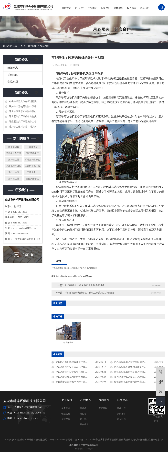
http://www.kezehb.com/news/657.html (76, 276)
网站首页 (66, 8)
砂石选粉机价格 (74, 268)
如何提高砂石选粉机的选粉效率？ (131, 377)
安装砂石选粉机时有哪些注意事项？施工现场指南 (80, 362)
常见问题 (44, 46)
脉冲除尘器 (13, 159)
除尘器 (83, 413)
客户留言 (131, 8)
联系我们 (144, 8)
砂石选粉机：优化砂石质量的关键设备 (84, 285)
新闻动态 (12, 67)
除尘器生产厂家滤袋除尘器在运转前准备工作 (25, 121)
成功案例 (118, 8)
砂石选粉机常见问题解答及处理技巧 (73, 377)
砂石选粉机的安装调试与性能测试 (72, 367)
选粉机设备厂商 (13, 153)
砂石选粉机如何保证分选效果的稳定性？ (135, 372)
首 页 (23, 46)
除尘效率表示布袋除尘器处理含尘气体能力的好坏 (25, 111)
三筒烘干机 (32, 172)
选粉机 (83, 408)
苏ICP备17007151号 (85, 439)
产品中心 (92, 8)
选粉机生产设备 (13, 166)
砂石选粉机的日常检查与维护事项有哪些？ (77, 372)
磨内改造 (84, 424)
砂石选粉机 (112, 439)
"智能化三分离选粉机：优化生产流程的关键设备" (90, 292)
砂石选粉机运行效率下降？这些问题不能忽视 (78, 382)
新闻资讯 (105, 8)
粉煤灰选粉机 (140, 439)
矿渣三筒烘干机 (32, 159)
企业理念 (65, 419)
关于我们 (79, 8)
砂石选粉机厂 (32, 153)
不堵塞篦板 (32, 147)
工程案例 (103, 408)
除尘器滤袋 (13, 147)
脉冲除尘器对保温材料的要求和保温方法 (25, 126)
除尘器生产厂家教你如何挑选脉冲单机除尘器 (25, 116)
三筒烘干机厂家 (32, 166)
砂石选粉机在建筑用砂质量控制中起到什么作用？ (139, 367)
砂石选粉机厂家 (59, 268)
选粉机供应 (13, 172)
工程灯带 (89, 448)
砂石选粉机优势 (89, 268)
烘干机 (83, 419)
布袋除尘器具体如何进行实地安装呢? (25, 101)
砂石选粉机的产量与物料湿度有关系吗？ (135, 382)
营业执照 (65, 413)
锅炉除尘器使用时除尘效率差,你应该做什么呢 (25, 106)
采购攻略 (12, 74)
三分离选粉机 (32, 178)
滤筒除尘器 (13, 178)
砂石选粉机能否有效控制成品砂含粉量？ (135, 362)
